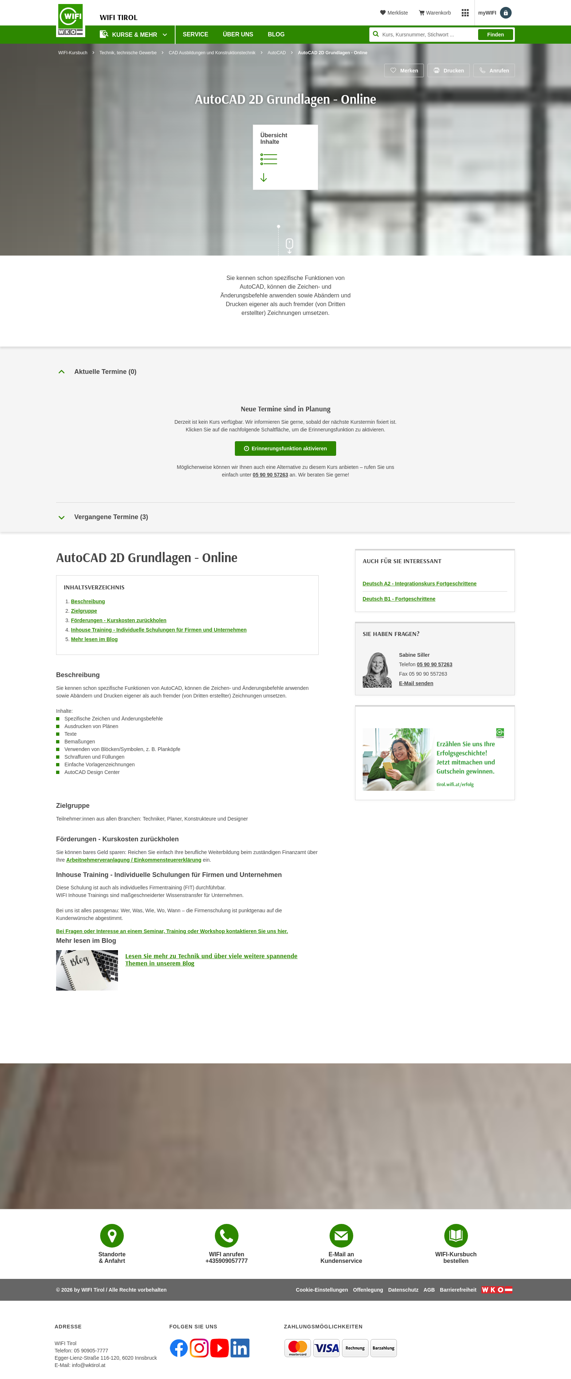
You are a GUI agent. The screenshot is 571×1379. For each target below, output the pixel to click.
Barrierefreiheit (458, 1290)
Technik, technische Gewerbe (128, 52)
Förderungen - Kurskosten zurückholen (118, 620)
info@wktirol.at (88, 1365)
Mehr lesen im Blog (94, 639)
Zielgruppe (84, 611)
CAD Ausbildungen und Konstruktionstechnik (212, 52)
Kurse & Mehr (129, 34)
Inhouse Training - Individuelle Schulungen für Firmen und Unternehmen (159, 630)
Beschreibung (88, 601)
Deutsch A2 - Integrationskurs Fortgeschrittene (420, 583)
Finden (495, 34)
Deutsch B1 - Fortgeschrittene (399, 599)
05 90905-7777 (91, 1351)
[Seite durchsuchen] (442, 34)
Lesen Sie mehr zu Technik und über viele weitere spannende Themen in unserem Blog (211, 959)
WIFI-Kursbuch (72, 52)
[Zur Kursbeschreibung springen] (285, 157)
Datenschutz (403, 1290)
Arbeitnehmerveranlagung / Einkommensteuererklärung (133, 860)
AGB (429, 1290)
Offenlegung (368, 1290)
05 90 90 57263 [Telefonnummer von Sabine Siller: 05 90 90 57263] (434, 664)
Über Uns (238, 34)
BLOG (276, 34)
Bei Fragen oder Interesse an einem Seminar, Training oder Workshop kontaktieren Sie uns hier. (172, 931)
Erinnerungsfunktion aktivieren (285, 448)
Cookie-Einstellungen (322, 1290)
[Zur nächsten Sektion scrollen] (285, 241)
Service (195, 34)
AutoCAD (277, 52)
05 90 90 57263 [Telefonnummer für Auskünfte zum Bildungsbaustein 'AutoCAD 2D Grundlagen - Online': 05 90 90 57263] (270, 475)
